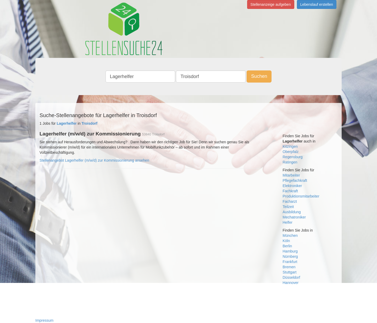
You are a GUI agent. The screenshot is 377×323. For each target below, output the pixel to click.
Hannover (291, 283)
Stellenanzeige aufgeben (271, 4)
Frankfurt (290, 262)
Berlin (287, 246)
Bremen (289, 267)
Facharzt (290, 201)
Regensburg (293, 157)
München (290, 235)
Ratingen (290, 162)
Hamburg (290, 251)
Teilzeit (288, 207)
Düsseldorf (291, 277)
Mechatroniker (294, 217)
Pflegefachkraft (295, 180)
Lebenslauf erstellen (316, 4)
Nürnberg (290, 256)
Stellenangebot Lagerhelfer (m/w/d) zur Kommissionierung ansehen (94, 160)
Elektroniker (292, 186)
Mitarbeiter (291, 175)
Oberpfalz (291, 152)
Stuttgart (290, 272)
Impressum (44, 320)
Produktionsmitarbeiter (301, 196)
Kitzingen (290, 146)
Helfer (287, 222)
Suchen (259, 76)
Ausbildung (292, 212)
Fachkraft (290, 191)
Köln (286, 241)
